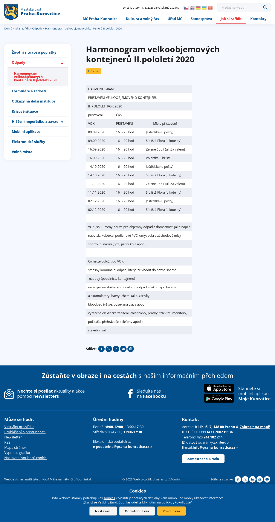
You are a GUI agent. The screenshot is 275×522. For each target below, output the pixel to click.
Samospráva (201, 18)
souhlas (109, 498)
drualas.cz (160, 479)
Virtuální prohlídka (19, 427)
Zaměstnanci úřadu (203, 459)
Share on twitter (108, 349)
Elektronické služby (28, 141)
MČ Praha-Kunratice (100, 18)
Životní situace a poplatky (34, 52)
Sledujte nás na (151, 394)
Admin (175, 479)
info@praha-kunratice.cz (215, 447)
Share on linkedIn (116, 349)
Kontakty (258, 18)
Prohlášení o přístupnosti (25, 432)
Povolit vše (171, 511)
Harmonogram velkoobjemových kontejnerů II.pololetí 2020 (35, 76)
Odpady (37, 29)
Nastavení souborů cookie (25, 458)
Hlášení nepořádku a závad (35, 121)
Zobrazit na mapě (255, 427)
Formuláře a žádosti (29, 91)
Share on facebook (101, 349)
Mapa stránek (15, 447)
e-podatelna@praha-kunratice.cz (122, 446)
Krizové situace (25, 111)
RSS (7, 442)
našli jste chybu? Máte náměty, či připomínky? (57, 479)
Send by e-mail (123, 349)
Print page (130, 349)
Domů (8, 29)
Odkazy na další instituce (33, 101)
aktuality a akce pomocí (51, 393)
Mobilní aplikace (26, 131)
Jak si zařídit (231, 18)
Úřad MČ (175, 18)
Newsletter (13, 437)
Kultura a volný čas (142, 18)
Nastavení (103, 511)
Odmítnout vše (137, 511)
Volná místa (22, 151)
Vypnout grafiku (17, 453)
